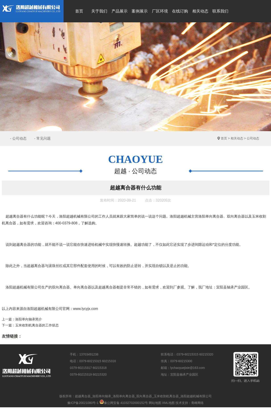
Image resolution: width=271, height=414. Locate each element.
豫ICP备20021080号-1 (83, 403)
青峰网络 (197, 403)
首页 (224, 138)
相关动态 (237, 138)
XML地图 (168, 403)
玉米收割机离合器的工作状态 (37, 325)
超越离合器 (14, 216)
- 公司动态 (18, 138)
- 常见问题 (42, 138)
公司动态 (253, 138)
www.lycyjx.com (85, 309)
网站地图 (155, 403)
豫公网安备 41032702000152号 (123, 403)
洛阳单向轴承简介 (28, 319)
